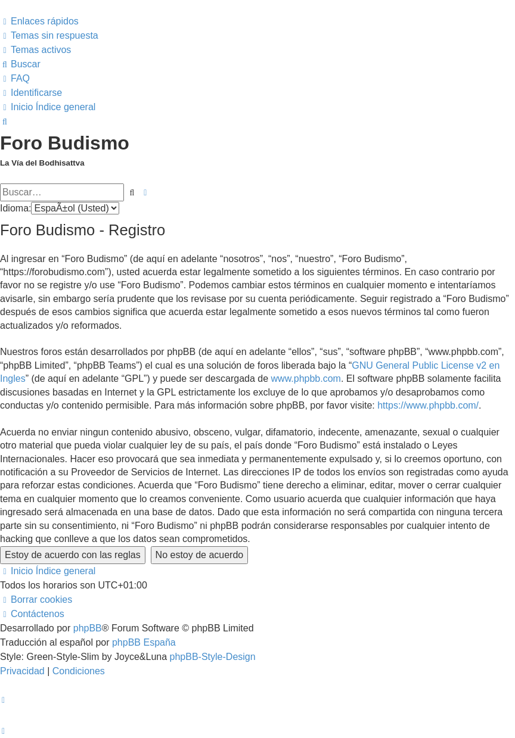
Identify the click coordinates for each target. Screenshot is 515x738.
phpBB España (144, 642)
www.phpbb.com (306, 378)
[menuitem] (49, 35)
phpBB (87, 628)
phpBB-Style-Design (213, 657)
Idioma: (15, 208)
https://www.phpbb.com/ (428, 405)
